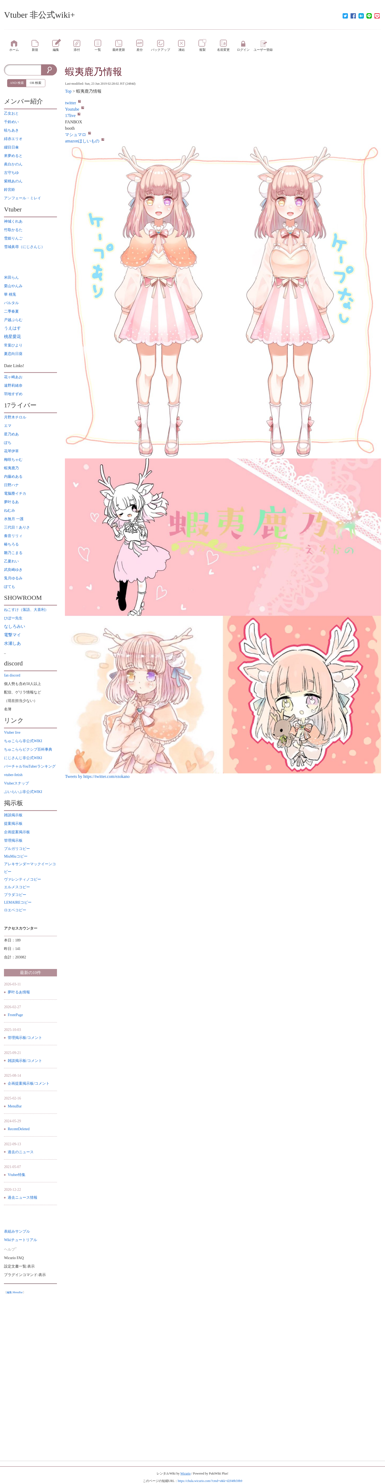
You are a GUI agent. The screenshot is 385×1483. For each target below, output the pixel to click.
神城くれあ (13, 221)
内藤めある (13, 477)
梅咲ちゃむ (13, 460)
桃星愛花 (12, 336)
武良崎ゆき (13, 570)
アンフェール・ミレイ (22, 198)
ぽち (7, 443)
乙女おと (11, 113)
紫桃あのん (13, 181)
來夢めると (13, 156)
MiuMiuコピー (16, 856)
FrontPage (15, 1015)
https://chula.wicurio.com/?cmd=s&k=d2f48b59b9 (210, 1481)
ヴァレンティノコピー (22, 879)
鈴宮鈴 (9, 190)
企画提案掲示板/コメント (29, 1083)
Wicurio (185, 1473)
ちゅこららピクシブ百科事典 (28, 749)
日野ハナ (11, 485)
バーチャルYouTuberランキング (29, 766)
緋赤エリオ (13, 139)
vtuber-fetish (13, 775)
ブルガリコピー (17, 849)
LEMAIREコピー (18, 902)
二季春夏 (11, 311)
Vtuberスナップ (16, 783)
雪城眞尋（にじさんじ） (24, 247)
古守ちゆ (11, 173)
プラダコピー (15, 895)
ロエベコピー (15, 910)
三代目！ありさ (17, 527)
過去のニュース (21, 1152)
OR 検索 (36, 83)
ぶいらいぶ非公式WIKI (23, 792)
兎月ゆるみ (13, 578)
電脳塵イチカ (15, 493)
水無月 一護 (13, 519)
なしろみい (14, 626)
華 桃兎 (10, 294)
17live (72, 115)
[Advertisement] (30, 1375)
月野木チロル (15, 417)
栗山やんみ (13, 286)
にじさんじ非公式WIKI (23, 758)
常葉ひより (13, 345)
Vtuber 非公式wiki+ (39, 15)
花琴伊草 (11, 451)
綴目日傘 (11, 147)
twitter (73, 103)
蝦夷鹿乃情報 (93, 71)
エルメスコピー (17, 887)
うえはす (12, 328)
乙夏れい (11, 561)
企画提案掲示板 (17, 832)
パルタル (11, 303)
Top (68, 91)
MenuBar (15, 1106)
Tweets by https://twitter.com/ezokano (97, 776)
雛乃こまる (13, 553)
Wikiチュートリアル (20, 1240)
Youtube (74, 109)
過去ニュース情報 (22, 1198)
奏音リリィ (13, 536)
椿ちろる (11, 544)
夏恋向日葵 (13, 354)
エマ (7, 426)
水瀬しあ (12, 643)
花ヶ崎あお (13, 377)
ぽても (9, 587)
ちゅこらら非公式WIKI (23, 741)
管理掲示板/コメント (25, 1038)
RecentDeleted (18, 1129)
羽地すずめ (13, 394)
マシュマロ (78, 134)
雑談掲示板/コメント (25, 1061)
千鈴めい (11, 122)
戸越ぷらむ (13, 320)
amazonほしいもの (84, 141)
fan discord (12, 675)
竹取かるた (13, 230)
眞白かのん (13, 164)
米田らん (11, 278)
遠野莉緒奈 (13, 385)
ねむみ (9, 510)
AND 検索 (17, 83)
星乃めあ (11, 434)
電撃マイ (12, 635)
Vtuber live (12, 732)
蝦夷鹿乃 (11, 468)
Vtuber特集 (16, 1175)
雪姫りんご (13, 238)
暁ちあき (11, 130)
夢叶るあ (11, 502)
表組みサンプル (17, 1231)
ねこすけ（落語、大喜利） (26, 610)
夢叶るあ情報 (19, 992)
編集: (15, 1292)
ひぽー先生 (13, 618)
